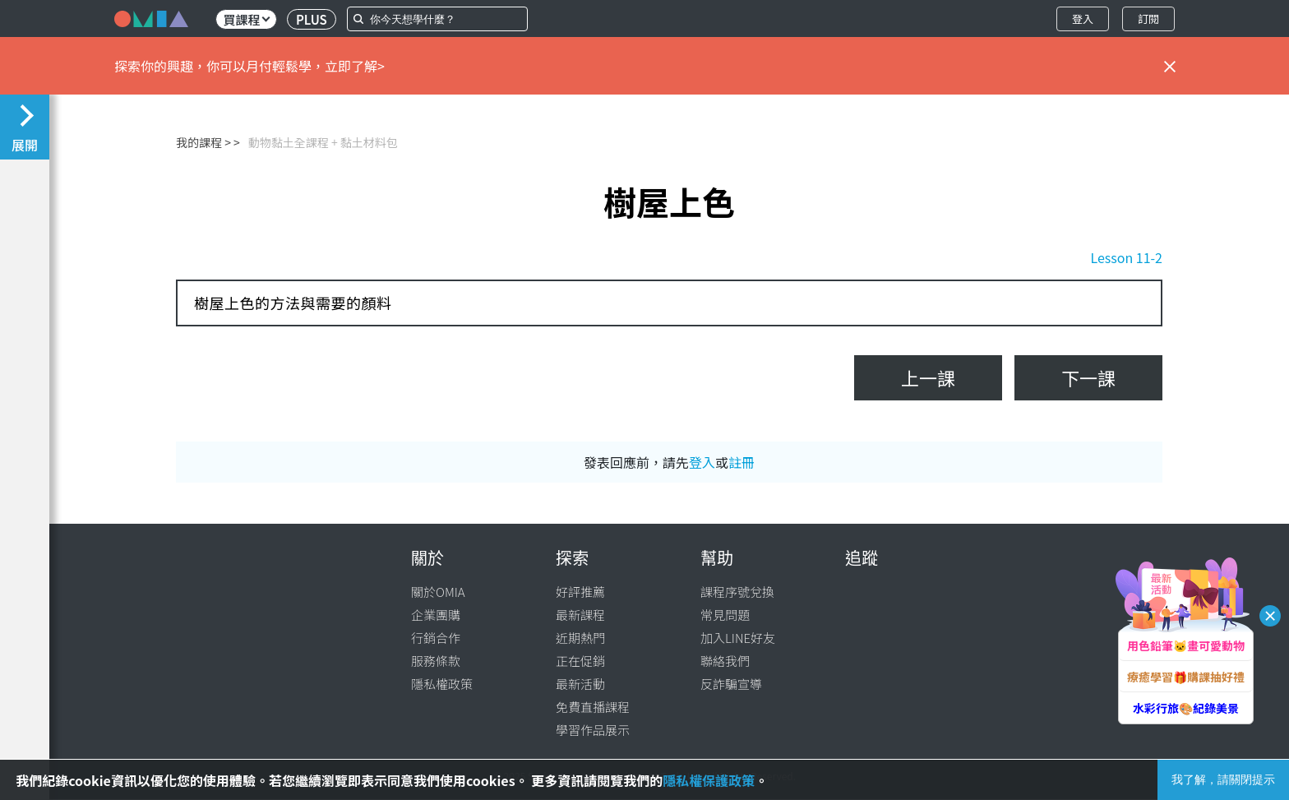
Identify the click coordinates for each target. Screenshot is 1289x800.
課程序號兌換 (737, 591)
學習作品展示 (593, 729)
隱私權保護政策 (709, 780)
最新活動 (580, 683)
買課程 (246, 19)
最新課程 (580, 614)
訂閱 (1148, 18)
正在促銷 (580, 660)
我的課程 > (203, 142)
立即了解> (355, 66)
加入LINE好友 (737, 637)
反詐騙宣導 (731, 683)
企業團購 (435, 614)
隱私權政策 (442, 683)
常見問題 (725, 614)
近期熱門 (580, 637)
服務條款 (435, 660)
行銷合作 (435, 637)
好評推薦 (580, 591)
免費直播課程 (593, 706)
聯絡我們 (725, 660)
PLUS (311, 19)
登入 (1082, 18)
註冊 (741, 462)
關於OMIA (438, 591)
